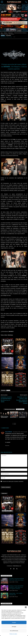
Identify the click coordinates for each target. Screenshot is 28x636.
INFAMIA (8, 390)
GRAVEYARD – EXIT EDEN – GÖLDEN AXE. (16, 594)
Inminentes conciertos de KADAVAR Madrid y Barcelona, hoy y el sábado (6, 399)
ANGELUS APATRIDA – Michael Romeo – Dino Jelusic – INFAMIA (14, 420)
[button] (26, 607)
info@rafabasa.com (17, 565)
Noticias (5, 32)
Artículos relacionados (10, 409)
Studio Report (10, 32)
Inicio (2, 32)
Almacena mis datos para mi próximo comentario (12, 481)
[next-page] (15, 424)
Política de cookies (13, 634)
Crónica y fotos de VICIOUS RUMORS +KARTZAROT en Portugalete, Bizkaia (16, 587)
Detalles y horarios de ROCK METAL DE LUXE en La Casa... (16, 579)
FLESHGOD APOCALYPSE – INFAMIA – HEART (22, 419)
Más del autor (20, 409)
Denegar (14, 626)
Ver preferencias (14, 630)
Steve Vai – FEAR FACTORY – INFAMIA (5, 419)
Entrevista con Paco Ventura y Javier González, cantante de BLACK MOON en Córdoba (21, 400)
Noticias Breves (4, 417)
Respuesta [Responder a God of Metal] (7, 445)
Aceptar (14, 622)
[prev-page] (13, 424)
